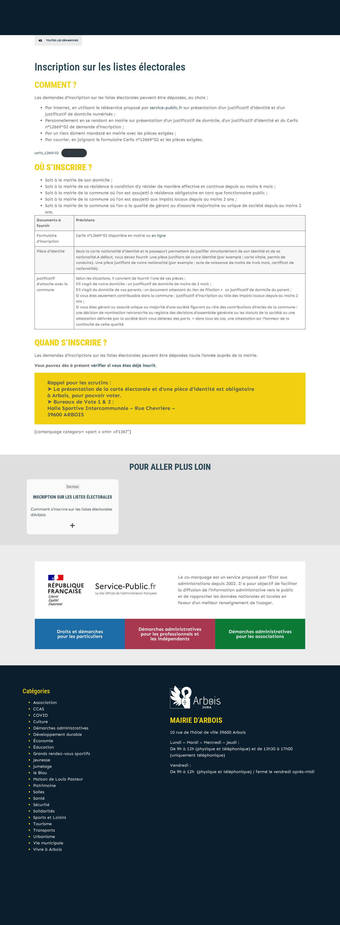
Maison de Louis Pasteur (58, 779)
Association (45, 702)
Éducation (43, 747)
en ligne (159, 235)
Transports (44, 830)
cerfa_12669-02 (47, 153)
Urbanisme (44, 836)
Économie (43, 740)
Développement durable (57, 734)
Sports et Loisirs (49, 817)
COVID (40, 715)
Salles (38, 791)
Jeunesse (41, 759)
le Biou (40, 772)
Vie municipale (48, 842)
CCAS (38, 708)
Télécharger (74, 153)
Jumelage (42, 766)
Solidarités (44, 811)
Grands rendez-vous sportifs (61, 753)
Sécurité (41, 804)
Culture (40, 721)
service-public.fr (166, 107)
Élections (73, 487)
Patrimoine (44, 785)
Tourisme (42, 823)
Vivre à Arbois (47, 849)
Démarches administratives (60, 728)
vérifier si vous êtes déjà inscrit (123, 365)
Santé (39, 798)
